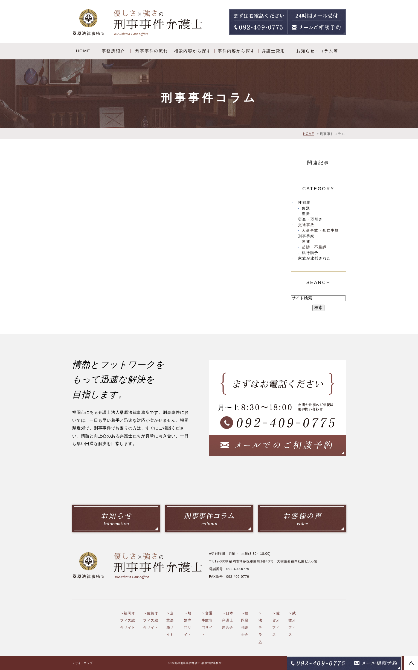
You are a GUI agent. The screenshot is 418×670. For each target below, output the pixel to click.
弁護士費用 (273, 51)
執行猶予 (310, 253)
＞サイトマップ (82, 663)
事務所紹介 (113, 51)
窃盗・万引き (310, 219)
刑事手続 (306, 236)
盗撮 (306, 214)
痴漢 (306, 208)
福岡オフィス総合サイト (127, 620)
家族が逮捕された (314, 258)
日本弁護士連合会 (227, 620)
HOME (83, 51)
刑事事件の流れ (151, 51)
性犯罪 (304, 202)
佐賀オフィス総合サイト (150, 620)
